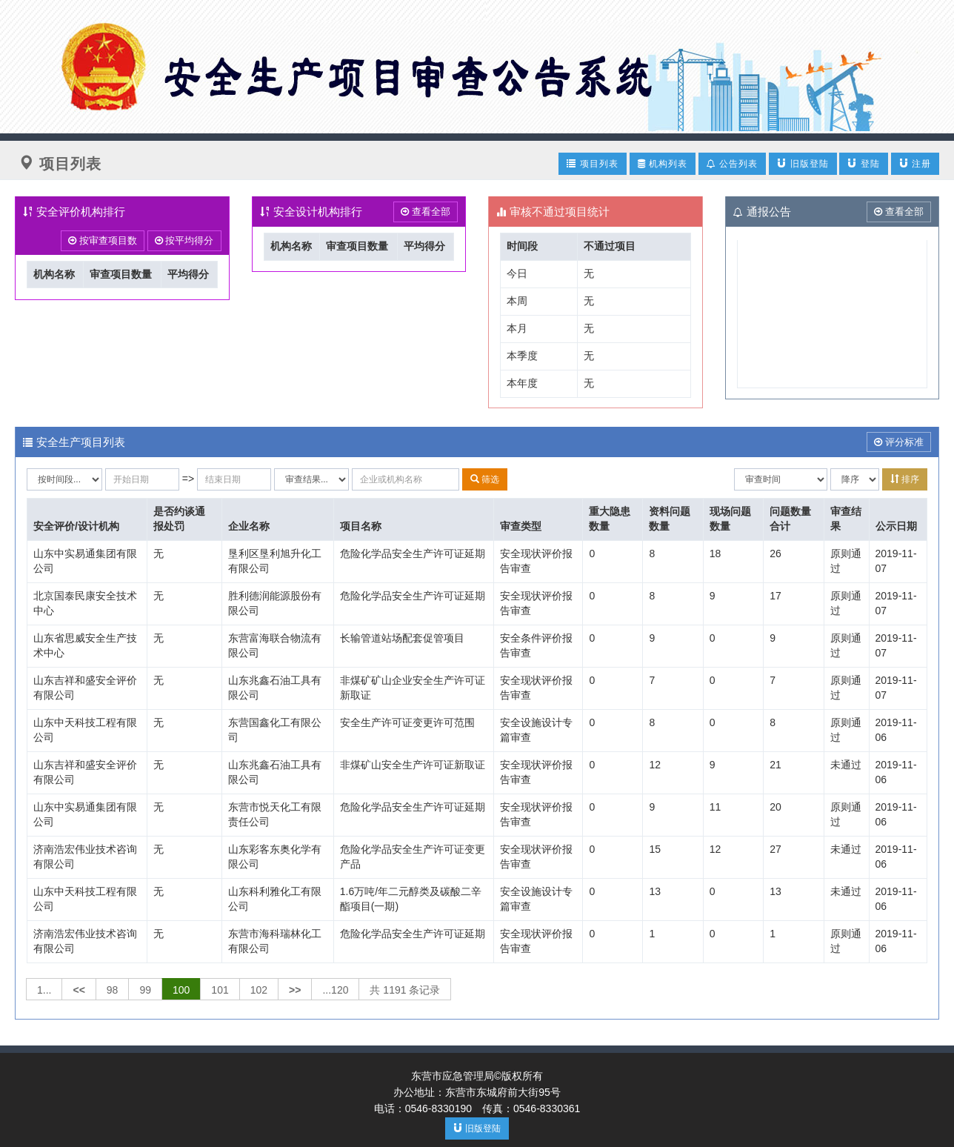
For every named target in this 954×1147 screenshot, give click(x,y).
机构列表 (662, 164)
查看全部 (425, 211)
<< (78, 990)
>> (295, 990)
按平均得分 (184, 240)
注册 (915, 163)
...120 (335, 990)
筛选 (484, 479)
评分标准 (899, 442)
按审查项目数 (102, 240)
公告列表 (732, 164)
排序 (904, 479)
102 (258, 990)
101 (219, 990)
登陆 (863, 163)
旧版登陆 (802, 163)
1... (44, 990)
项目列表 (592, 163)
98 (113, 990)
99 (145, 990)
